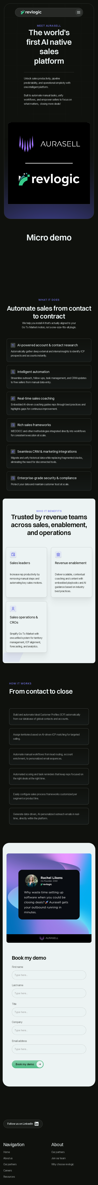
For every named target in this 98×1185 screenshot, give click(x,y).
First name (17, 967)
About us (8, 1158)
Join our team (58, 1158)
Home (6, 1152)
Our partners (9, 1164)
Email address (19, 1041)
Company (17, 1022)
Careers (7, 1170)
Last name (17, 985)
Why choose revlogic (62, 1164)
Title (14, 1004)
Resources (9, 1176)
